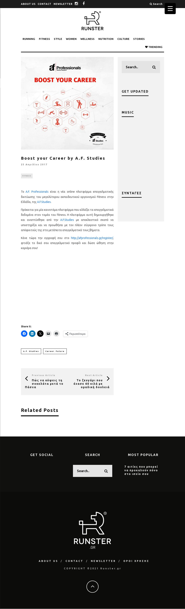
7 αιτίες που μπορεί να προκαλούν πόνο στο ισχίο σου (141, 470)
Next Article (94, 375)
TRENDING (153, 46)
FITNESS (44, 38)
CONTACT (44, 4)
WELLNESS (87, 38)
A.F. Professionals (37, 191)
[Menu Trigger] (170, 8)
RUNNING (29, 38)
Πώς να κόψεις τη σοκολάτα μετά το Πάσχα (44, 384)
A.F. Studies (31, 351)
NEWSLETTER (63, 4)
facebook (87, 4)
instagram (79, 4)
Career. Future (54, 351)
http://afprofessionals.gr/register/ (92, 238)
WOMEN (71, 38)
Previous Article (43, 375)
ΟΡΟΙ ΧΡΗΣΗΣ (136, 561)
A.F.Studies (44, 202)
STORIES (139, 38)
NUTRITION (105, 38)
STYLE (58, 38)
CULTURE (123, 38)
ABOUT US (28, 4)
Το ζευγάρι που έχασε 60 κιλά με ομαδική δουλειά (92, 384)
